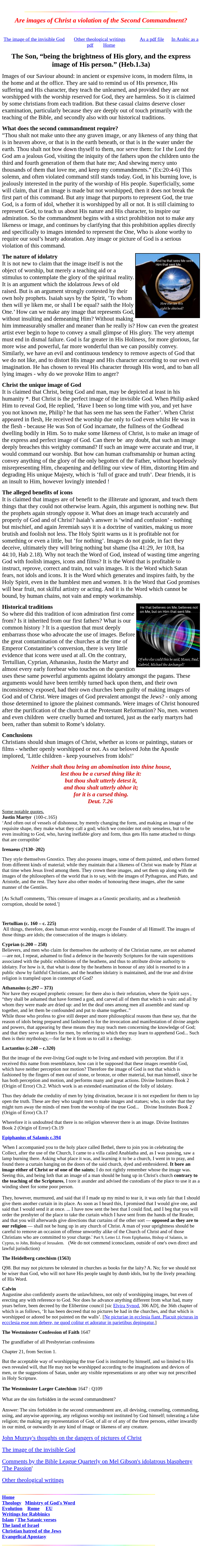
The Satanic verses (36, 1519)
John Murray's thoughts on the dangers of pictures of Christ (72, 1437)
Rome (33, 1508)
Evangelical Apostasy (24, 1536)
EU (49, 1508)
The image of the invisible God (34, 39)
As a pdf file (152, 39)
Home (109, 45)
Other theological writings (99, 39)
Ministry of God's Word (50, 1502)
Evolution (12, 1508)
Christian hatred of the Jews (31, 1531)
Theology (11, 1502)
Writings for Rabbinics (26, 1514)
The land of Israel (20, 1525)
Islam (8, 1519)
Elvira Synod (126, 1305)
